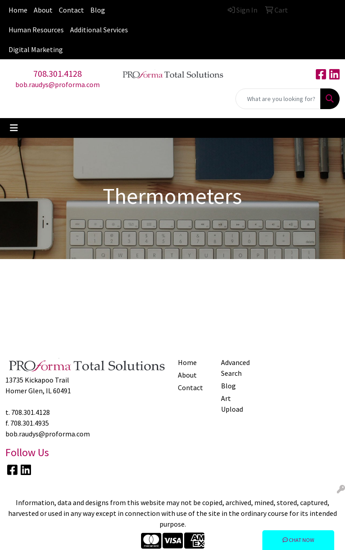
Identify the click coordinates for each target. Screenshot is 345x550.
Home (18, 9)
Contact (71, 9)
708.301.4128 (57, 73)
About (43, 9)
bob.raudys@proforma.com (57, 84)
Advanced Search (235, 368)
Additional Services (99, 29)
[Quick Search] (278, 98)
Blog (97, 9)
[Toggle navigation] (13, 128)
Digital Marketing (36, 49)
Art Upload (232, 404)
